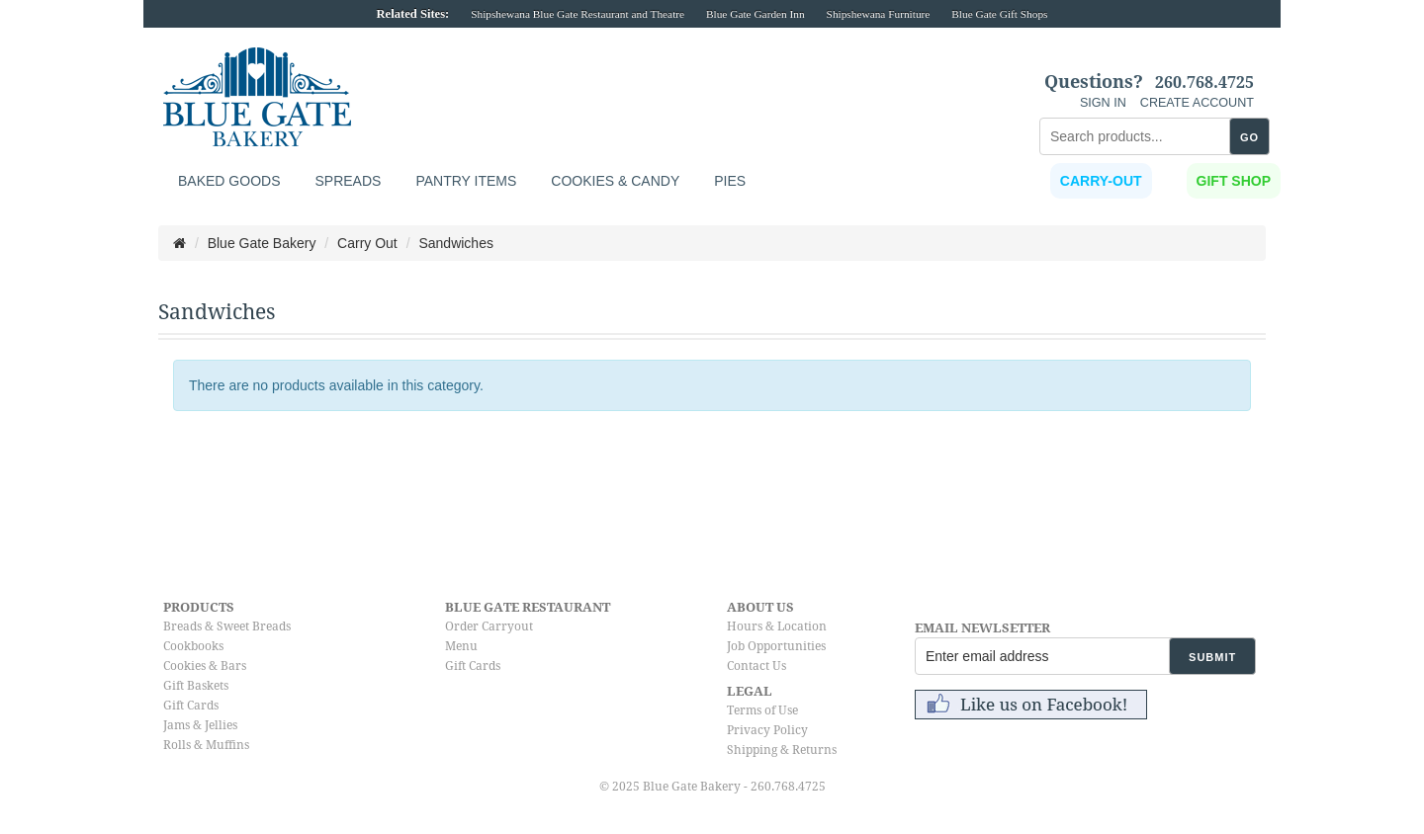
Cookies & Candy (615, 181)
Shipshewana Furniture (879, 14)
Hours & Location (777, 626)
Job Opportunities (776, 646)
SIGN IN (1103, 103)
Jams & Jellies (200, 725)
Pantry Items (465, 181)
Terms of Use (762, 710)
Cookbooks (193, 646)
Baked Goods (229, 181)
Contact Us (756, 666)
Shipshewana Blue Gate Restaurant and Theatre (577, 14)
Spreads (347, 181)
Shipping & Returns (782, 750)
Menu (461, 646)
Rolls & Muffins (206, 745)
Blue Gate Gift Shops (999, 14)
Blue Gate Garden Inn (755, 14)
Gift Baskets (195, 686)
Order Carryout (489, 626)
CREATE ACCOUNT (1197, 103)
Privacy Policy (767, 730)
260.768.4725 (1204, 83)
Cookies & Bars (204, 666)
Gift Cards (191, 705)
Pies (730, 181)
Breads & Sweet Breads (227, 626)
